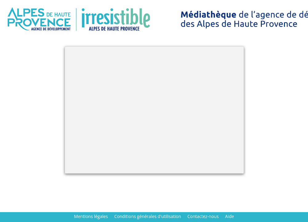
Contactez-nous (203, 216)
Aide (229, 216)
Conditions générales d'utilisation (147, 216)
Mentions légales (91, 216)
